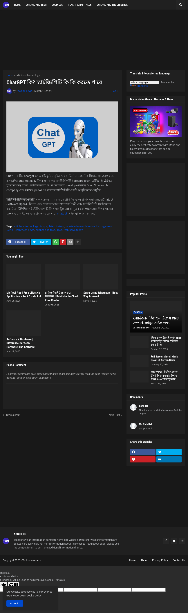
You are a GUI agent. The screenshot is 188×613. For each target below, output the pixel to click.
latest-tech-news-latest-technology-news (89, 226)
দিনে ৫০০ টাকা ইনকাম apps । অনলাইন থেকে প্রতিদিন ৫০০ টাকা (166, 341)
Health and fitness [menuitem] (80, 4)
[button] (180, 5)
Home (9, 75)
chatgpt (62, 213)
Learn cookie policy (30, 595)
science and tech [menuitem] (36, 4)
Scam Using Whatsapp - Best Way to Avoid (100, 294)
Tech (59, 230)
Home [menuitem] (17, 4)
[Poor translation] (13, 585)
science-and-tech (45, 230)
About (144, 560)
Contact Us (179, 560)
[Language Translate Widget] (144, 82)
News (9, 230)
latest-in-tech (56, 226)
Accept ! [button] (14, 603)
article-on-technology (28, 75)
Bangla (43, 226)
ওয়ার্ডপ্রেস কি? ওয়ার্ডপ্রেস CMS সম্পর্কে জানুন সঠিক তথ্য (156, 320)
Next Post (114, 414)
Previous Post (12, 414)
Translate (139, 85)
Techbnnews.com (32, 560)
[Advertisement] (94, 40)
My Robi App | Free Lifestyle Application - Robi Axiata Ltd (23, 294)
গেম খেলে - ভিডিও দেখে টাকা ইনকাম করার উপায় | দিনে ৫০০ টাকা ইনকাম (164, 376)
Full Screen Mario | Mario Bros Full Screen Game (164, 358)
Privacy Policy (160, 560)
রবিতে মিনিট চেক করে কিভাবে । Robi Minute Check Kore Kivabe (62, 296)
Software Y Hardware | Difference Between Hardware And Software (20, 343)
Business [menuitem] (57, 4)
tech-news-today (73, 230)
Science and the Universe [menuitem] (112, 4)
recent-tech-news (24, 230)
